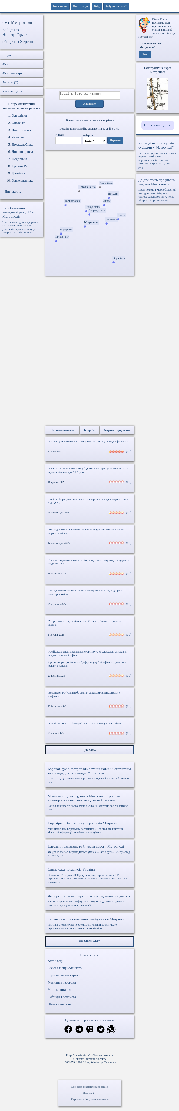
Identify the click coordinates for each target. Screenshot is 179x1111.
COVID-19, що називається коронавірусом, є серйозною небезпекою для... (89, 776)
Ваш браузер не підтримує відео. (89, 165)
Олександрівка (22, 180)
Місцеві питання (59, 991)
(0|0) (128, 453)
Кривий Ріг (20, 166)
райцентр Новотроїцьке (14, 32)
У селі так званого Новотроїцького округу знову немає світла (84, 724)
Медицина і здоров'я (62, 984)
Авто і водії (55, 962)
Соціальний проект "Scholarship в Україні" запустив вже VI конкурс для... (89, 803)
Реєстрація (80, 6)
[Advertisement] (89, 52)
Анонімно (89, 105)
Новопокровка (22, 152)
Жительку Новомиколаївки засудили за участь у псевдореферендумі (88, 442)
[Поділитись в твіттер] (100, 1031)
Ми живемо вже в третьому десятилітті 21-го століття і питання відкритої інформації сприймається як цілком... (89, 829)
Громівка (18, 173)
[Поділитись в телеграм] (79, 1031)
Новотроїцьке (22, 130)
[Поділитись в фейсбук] (68, 1031)
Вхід (96, 6)
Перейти (115, 141)
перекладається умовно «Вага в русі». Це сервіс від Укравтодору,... (89, 852)
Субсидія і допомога (62, 998)
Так (145, 54)
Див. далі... (89, 1093)
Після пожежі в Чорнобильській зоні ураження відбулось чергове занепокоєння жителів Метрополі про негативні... (157, 190)
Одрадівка (19, 115)
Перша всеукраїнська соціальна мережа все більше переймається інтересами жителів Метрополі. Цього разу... (157, 155)
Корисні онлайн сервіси (64, 976)
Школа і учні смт (59, 1005)
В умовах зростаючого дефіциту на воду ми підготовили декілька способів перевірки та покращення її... (89, 901)
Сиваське (18, 123)
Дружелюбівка (22, 144)
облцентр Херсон (17, 41)
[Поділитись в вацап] (111, 1031)
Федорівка (19, 159)
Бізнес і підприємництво (65, 969)
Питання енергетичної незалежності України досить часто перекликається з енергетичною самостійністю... (89, 924)
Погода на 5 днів (157, 125)
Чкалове (18, 137)
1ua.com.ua (60, 6)
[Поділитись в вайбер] (90, 1031)
